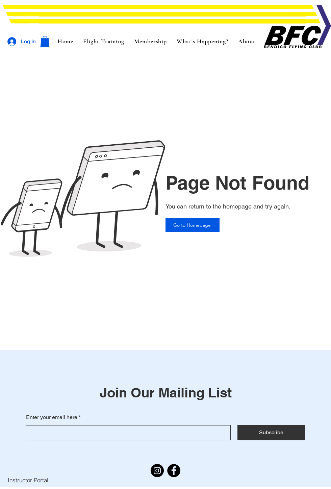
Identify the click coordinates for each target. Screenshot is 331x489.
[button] (45, 41)
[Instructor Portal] (28, 480)
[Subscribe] (271, 432)
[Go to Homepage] (193, 225)
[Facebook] (173, 470)
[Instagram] (157, 470)
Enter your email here (51, 417)
